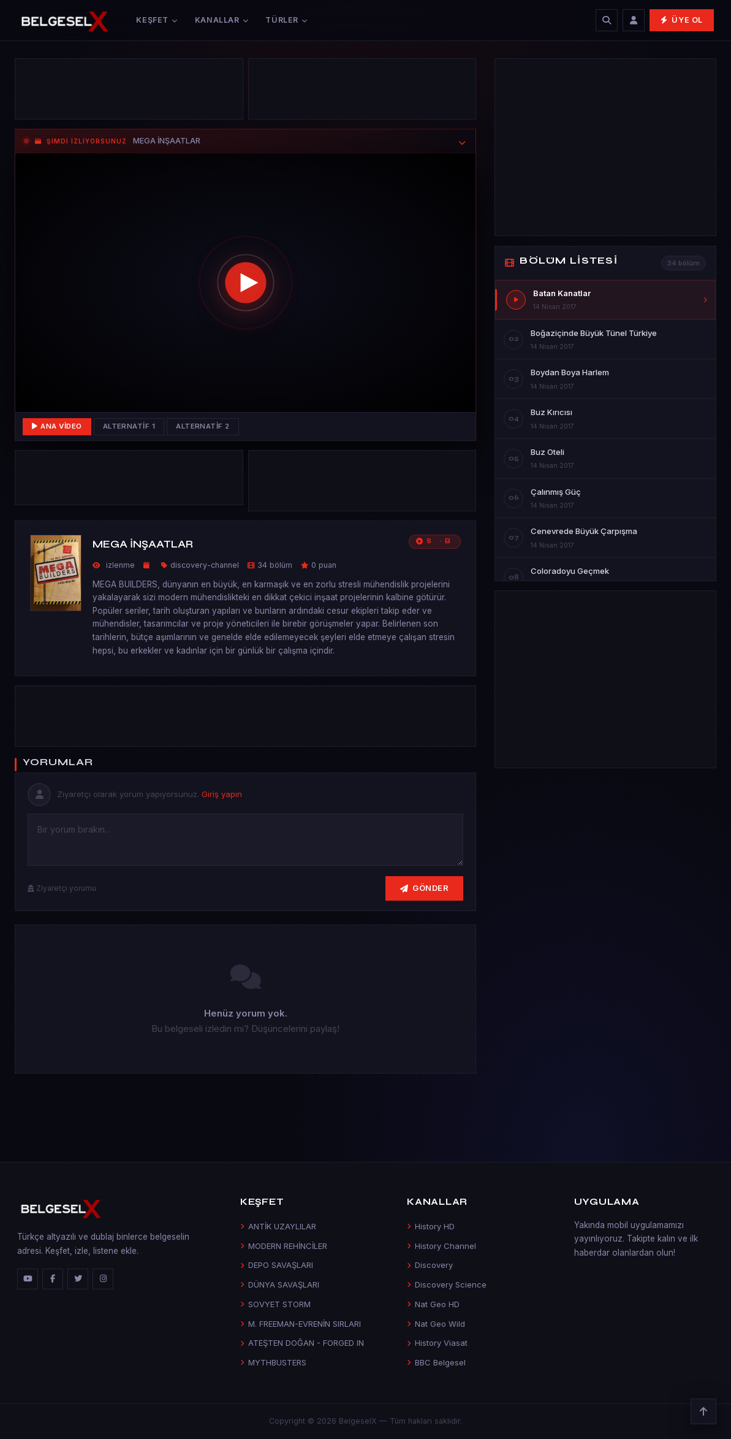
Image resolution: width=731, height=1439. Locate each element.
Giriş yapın (222, 794)
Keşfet (156, 20)
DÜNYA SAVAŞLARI (279, 1284)
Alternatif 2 (203, 426)
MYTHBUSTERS (273, 1362)
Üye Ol (682, 20)
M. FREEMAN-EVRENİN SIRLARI (300, 1324)
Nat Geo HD (433, 1304)
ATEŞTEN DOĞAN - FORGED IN (302, 1343)
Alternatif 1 (129, 426)
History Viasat (437, 1343)
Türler (286, 20)
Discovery (430, 1265)
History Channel (441, 1246)
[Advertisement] (129, 92)
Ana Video (57, 426)
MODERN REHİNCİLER (283, 1246)
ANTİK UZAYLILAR (278, 1226)
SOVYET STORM (275, 1304)
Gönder (424, 888)
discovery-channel (204, 565)
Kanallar (222, 20)
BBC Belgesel (436, 1362)
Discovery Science (447, 1284)
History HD (431, 1226)
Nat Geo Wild (436, 1324)
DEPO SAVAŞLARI (276, 1265)
